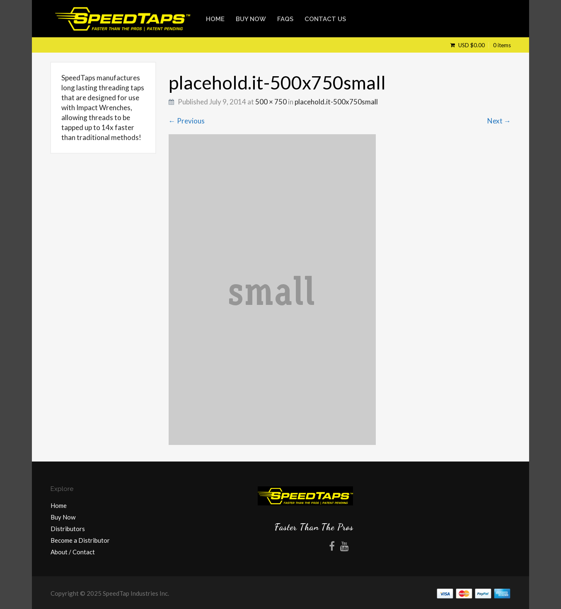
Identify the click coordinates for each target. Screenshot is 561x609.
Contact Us (325, 19)
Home (215, 19)
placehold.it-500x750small (336, 101)
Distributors (68, 528)
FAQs (285, 19)
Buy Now (251, 19)
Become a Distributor (80, 540)
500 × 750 (271, 101)
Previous (187, 120)
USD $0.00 (484, 45)
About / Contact (73, 552)
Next (499, 120)
